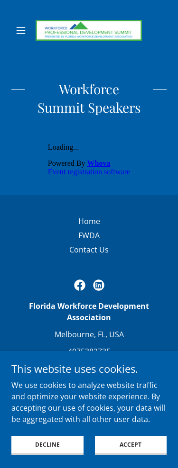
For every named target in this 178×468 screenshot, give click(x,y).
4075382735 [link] (89, 351)
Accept (130, 457)
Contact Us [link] (89, 249)
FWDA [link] (89, 235)
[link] (89, 30)
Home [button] (89, 221)
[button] (23, 30)
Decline (47, 457)
